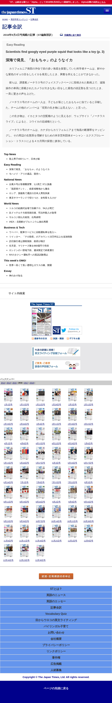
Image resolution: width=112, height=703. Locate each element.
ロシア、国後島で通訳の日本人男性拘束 (29, 193)
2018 (32, 383)
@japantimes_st (74, 331)
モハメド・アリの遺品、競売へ (25, 173)
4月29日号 (72, 443)
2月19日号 (8, 424)
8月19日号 (24, 502)
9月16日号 (88, 502)
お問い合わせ (56, 632)
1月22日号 (40, 404)
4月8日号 (24, 443)
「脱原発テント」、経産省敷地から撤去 (29, 188)
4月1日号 (8, 443)
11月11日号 (24, 541)
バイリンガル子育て (56, 626)
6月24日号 (8, 482)
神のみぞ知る (16, 275)
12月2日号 (72, 541)
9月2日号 (56, 502)
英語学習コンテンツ (19, 19)
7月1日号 (24, 482)
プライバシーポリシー (56, 645)
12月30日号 (40, 560)
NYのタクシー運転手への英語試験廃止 (28, 254)
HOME (5, 19)
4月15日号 (40, 443)
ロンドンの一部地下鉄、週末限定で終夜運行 (31, 250)
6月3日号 (56, 463)
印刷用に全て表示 (70, 35)
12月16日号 (8, 560)
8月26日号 (40, 502)
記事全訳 (34, 19)
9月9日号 (72, 502)
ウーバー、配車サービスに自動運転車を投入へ (32, 232)
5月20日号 (24, 463)
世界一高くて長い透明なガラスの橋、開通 (30, 265)
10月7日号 (40, 521)
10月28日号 (88, 521)
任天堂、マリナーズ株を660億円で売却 (29, 245)
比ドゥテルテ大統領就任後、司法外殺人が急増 (32, 212)
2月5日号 (72, 404)
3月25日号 (88, 424)
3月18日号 (72, 424)
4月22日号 (56, 443)
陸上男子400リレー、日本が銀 (24, 159)
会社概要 (56, 638)
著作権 (56, 657)
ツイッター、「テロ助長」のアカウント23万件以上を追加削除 (40, 236)
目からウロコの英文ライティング (56, 620)
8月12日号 (8, 502)
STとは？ (56, 588)
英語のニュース (56, 595)
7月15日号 (56, 482)
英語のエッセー (56, 601)
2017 (26, 383)
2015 (14, 383)
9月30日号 (24, 521)
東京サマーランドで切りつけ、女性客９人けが (32, 197)
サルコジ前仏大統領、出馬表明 (25, 217)
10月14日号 (56, 521)
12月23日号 (24, 560)
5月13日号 (8, 463)
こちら (102, 2)
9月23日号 (8, 521)
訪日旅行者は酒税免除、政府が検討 (27, 241)
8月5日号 (88, 482)
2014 (9, 383)
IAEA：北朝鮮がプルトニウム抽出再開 (28, 221)
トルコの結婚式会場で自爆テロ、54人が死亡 (31, 208)
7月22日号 (72, 482)
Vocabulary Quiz (56, 613)
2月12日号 (88, 404)
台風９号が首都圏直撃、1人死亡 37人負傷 (30, 184)
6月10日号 (72, 463)
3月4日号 (40, 424)
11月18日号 (40, 541)
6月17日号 (88, 463)
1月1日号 (8, 404)
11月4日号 (8, 541)
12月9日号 (88, 541)
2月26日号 (24, 424)
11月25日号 (56, 541)
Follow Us (74, 329)
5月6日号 (88, 443)
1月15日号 (24, 404)
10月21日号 (72, 521)
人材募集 (56, 670)
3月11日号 (56, 424)
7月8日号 (40, 482)
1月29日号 (56, 404)
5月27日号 (40, 463)
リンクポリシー (56, 651)
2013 (3, 383)
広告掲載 (56, 663)
